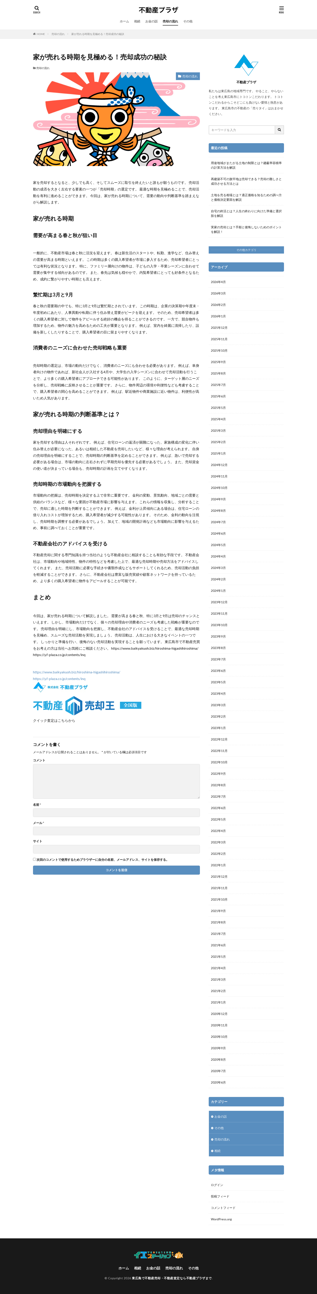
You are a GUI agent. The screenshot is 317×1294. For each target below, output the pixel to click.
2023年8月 (218, 648)
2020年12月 (219, 1014)
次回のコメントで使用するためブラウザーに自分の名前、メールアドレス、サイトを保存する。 (103, 859)
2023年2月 (218, 716)
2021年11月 (219, 888)
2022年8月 (218, 785)
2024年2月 (218, 579)
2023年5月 (218, 682)
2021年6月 (218, 945)
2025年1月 (218, 453)
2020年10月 (219, 1036)
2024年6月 (218, 533)
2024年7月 (218, 522)
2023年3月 (218, 705)
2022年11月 (219, 751)
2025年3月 (218, 430)
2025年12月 (219, 327)
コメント (39, 760)
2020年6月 (218, 1082)
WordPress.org (221, 1219)
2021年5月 (218, 956)
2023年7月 (218, 659)
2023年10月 (219, 625)
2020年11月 (219, 1025)
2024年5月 (218, 545)
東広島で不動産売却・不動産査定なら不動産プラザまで (172, 1278)
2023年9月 (218, 636)
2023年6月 (218, 671)
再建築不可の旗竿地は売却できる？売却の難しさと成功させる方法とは (246, 181)
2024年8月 (218, 510)
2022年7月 (218, 796)
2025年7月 (218, 385)
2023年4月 (218, 693)
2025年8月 (218, 373)
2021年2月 (218, 991)
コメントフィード (223, 1208)
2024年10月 (219, 488)
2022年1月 (218, 865)
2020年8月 (218, 1059)
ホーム (124, 21)
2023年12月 (219, 602)
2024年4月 (218, 556)
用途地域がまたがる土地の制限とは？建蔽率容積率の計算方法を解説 (246, 165)
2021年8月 (218, 922)
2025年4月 (218, 419)
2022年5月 (218, 819)
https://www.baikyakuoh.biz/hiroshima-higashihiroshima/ (76, 672)
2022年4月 (218, 831)
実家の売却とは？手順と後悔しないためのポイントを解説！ (246, 229)
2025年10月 (219, 350)
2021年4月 (218, 968)
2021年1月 (218, 1002)
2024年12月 (219, 465)
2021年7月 (218, 934)
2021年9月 (218, 911)
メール (38, 822)
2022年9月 (218, 773)
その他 (187, 21)
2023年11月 (219, 613)
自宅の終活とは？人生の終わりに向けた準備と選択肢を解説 (246, 213)
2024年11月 (219, 476)
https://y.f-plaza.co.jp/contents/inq (59, 678)
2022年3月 (218, 842)
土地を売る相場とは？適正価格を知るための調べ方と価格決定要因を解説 (246, 197)
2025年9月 (218, 362)
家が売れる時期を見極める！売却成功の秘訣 (97, 34)
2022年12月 (219, 739)
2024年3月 (218, 568)
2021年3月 (218, 979)
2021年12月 (219, 876)
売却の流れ (170, 21)
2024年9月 (218, 499)
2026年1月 (218, 316)
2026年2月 (218, 305)
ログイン (217, 1185)
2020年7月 (218, 1071)
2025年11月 (219, 339)
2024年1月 (218, 590)
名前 (37, 804)
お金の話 (151, 21)
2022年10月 (219, 762)
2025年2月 (218, 442)
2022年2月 (218, 853)
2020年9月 (218, 1048)
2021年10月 (219, 899)
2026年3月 (218, 293)
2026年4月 (218, 282)
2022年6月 (218, 808)
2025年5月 (218, 407)
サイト (37, 841)
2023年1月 (218, 728)
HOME (41, 34)
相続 (137, 21)
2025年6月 (218, 396)
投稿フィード (220, 1196)
